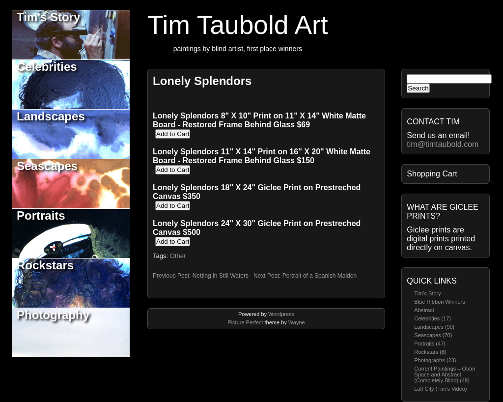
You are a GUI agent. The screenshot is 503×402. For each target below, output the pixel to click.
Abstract (424, 310)
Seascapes (47, 165)
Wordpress (281, 314)
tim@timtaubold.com (442, 144)
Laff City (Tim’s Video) (440, 389)
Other (178, 255)
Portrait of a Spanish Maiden (319, 275)
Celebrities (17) (432, 318)
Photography (53, 314)
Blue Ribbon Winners (439, 302)
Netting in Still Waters (221, 275)
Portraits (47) (430, 343)
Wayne (296, 322)
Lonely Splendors (202, 80)
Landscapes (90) (434, 327)
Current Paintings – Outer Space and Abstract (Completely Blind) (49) (444, 374)
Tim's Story (48, 17)
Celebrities (47, 66)
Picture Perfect (245, 322)
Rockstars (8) (430, 352)
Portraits (41, 215)
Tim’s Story (427, 293)
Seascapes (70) (433, 335)
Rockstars (45, 265)
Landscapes (51, 116)
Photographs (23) (435, 360)
